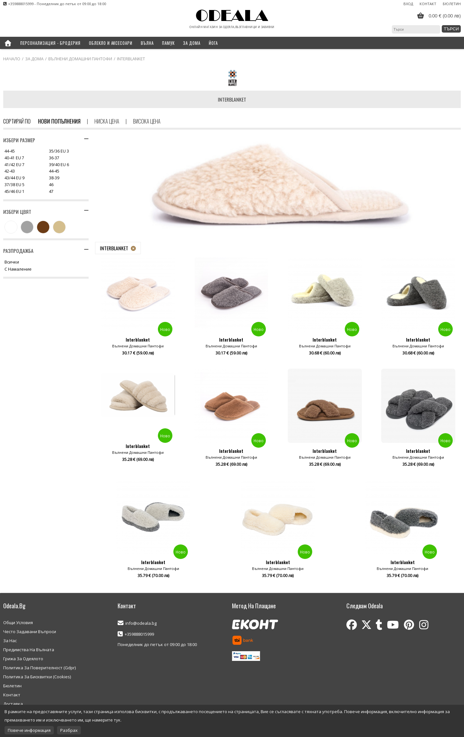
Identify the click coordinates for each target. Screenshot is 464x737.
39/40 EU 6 (59, 165)
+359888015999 (139, 634)
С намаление (18, 269)
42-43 (10, 171)
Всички (12, 262)
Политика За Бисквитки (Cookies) (37, 677)
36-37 (54, 158)
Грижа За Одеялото (23, 659)
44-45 (10, 151)
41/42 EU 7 (14, 165)
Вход (408, 3)
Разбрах (69, 730)
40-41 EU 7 (14, 158)
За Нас (10, 640)
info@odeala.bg (141, 623)
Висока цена (146, 121)
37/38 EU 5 (14, 185)
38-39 (54, 178)
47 (51, 191)
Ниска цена (106, 121)
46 (51, 185)
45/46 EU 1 (14, 191)
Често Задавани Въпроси (29, 631)
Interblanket (114, 248)
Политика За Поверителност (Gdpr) (39, 668)
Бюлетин (452, 3)
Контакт (428, 3)
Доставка (13, 704)
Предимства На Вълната (28, 649)
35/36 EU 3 (59, 151)
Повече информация (29, 730)
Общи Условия (18, 622)
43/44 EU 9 (14, 178)
